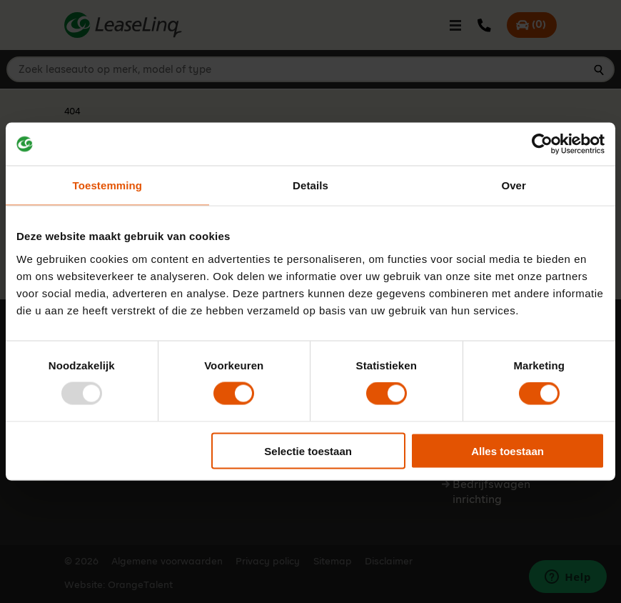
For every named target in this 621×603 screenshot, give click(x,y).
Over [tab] (513, 185)
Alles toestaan (507, 450)
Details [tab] (310, 185)
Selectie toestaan (308, 450)
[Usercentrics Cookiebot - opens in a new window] (542, 144)
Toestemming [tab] (108, 185)
